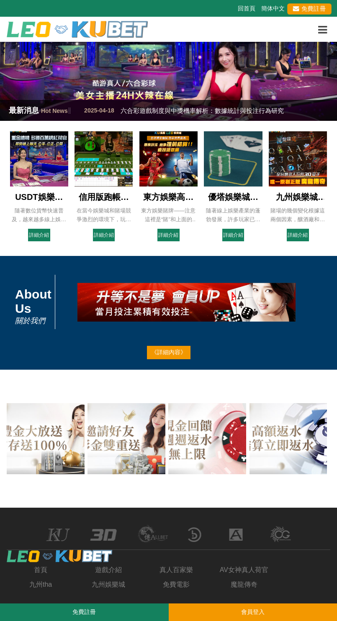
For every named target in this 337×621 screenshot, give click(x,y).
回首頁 (246, 8)
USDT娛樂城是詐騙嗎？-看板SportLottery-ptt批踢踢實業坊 (39, 197)
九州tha (40, 584)
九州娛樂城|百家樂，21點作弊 (297, 197)
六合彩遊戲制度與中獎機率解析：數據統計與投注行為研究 (202, 110)
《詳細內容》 (168, 352)
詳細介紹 (39, 235)
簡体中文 (273, 8)
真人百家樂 (176, 569)
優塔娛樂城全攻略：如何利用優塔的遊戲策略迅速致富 (233, 197)
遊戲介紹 (108, 569)
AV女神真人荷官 (244, 569)
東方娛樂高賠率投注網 (168, 197)
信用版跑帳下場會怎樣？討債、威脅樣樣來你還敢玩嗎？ (104, 197)
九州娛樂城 (108, 584)
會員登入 (253, 611)
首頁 (40, 569)
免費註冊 (309, 8)
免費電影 (176, 584)
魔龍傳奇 (244, 584)
